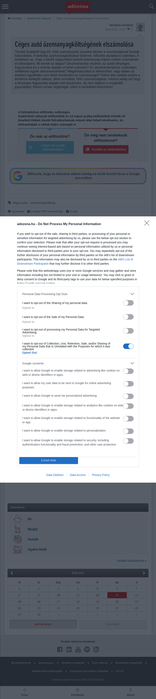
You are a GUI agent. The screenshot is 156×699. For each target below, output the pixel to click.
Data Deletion (55, 475)
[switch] (128, 303)
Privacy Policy (101, 475)
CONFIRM (48, 460)
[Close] (148, 224)
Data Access (78, 475)
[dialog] (78, 349)
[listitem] (78, 294)
